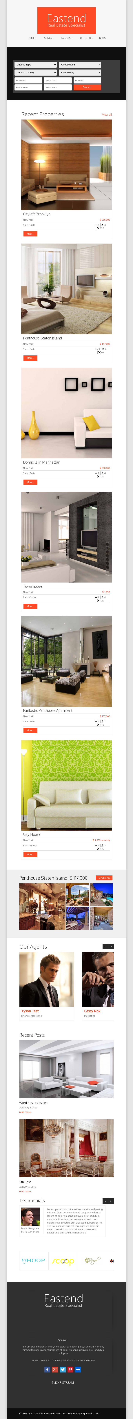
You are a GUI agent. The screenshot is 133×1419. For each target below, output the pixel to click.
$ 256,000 (105, 219)
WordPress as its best (33, 1103)
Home (31, 38)
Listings (47, 38)
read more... (25, 1112)
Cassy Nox (92, 1011)
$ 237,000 (105, 716)
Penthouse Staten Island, (53, 878)
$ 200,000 (105, 468)
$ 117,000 (105, 344)
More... (30, 233)
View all (107, 114)
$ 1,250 (106, 592)
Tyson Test (30, 1011)
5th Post (25, 1182)
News (102, 38)
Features (65, 38)
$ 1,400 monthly (101, 840)
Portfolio (85, 38)
